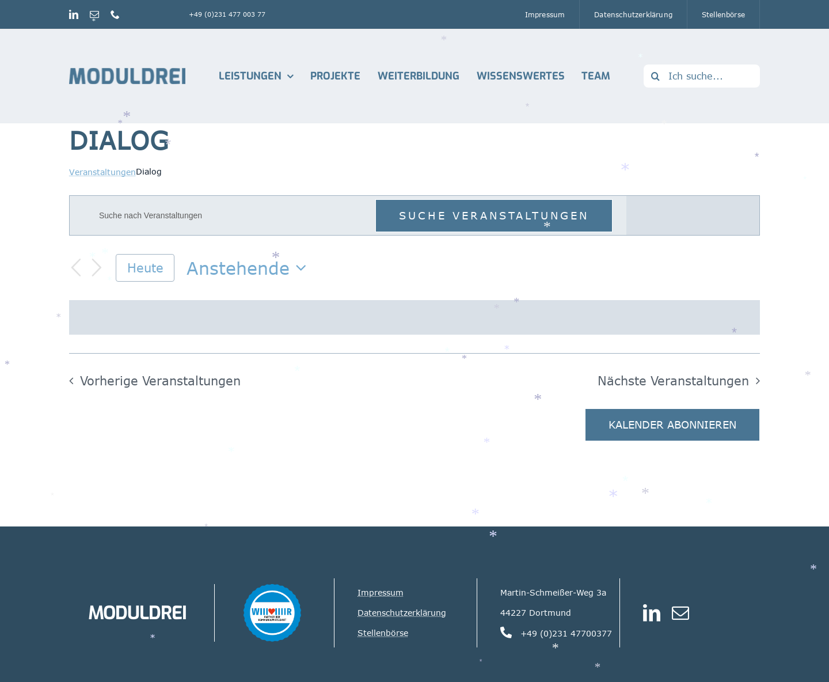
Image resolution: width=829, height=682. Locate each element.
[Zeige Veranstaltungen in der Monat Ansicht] (696, 215)
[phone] (115, 14)
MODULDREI (137, 613)
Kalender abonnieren (672, 425)
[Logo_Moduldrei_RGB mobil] (127, 72)
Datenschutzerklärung (402, 612)
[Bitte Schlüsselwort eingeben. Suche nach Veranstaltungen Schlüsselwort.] (230, 216)
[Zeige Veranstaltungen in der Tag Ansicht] (736, 215)
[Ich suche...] (702, 76)
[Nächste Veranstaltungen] (97, 267)
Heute (145, 267)
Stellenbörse (383, 633)
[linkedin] (73, 14)
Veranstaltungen (102, 172)
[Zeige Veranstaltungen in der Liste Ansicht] (653, 215)
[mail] (94, 14)
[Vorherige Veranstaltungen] (76, 267)
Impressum (381, 592)
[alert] (414, 317)
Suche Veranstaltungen (494, 215)
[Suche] (655, 76)
